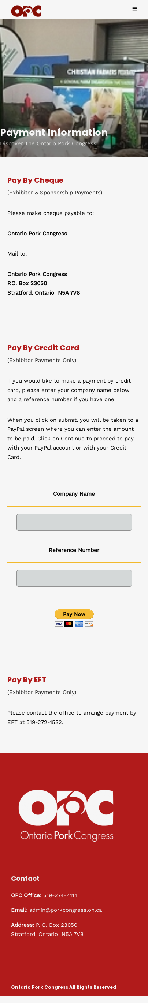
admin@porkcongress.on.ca (66, 910)
